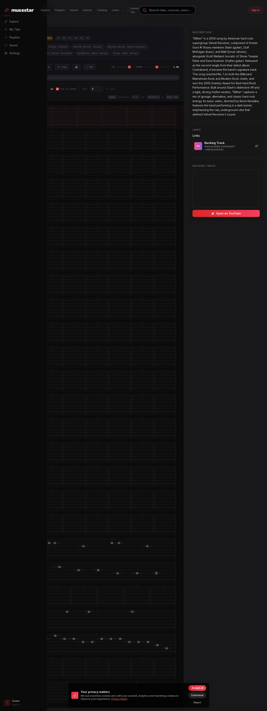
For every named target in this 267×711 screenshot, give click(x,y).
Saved (74, 10)
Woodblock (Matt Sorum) (92, 53)
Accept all (197, 687)
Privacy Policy (119, 698)
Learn (115, 10)
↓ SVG (89, 67)
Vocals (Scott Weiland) (57, 53)
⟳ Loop (62, 67)
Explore (45, 10)
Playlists (60, 10)
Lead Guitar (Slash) (55, 46)
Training (102, 10)
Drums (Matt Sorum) (125, 53)
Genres (87, 10)
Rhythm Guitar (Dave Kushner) (127, 46)
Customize (197, 695)
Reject (197, 702)
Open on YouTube (226, 213)
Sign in (256, 10)
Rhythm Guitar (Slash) (87, 46)
